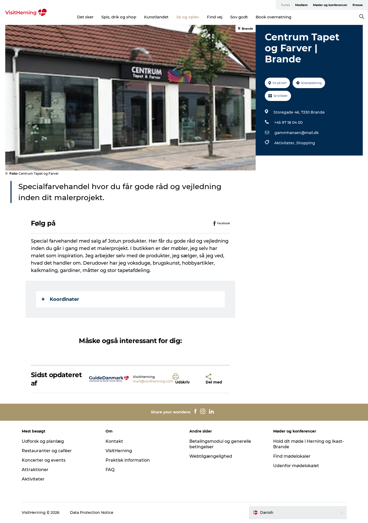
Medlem (301, 5)
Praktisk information (128, 460)
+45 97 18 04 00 (288, 122)
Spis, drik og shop (118, 16)
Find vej (214, 16)
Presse (358, 5)
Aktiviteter (33, 479)
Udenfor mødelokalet (296, 465)
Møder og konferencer (330, 5)
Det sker (85, 16)
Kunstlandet (156, 16)
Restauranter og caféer (47, 450)
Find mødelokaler (292, 456)
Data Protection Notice (91, 512)
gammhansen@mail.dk (296, 132)
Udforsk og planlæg (43, 441)
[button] (185, 379)
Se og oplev (187, 16)
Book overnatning (273, 16)
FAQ (110, 469)
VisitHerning (119, 450)
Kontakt (114, 441)
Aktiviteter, (285, 143)
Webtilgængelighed (210, 456)
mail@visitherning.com (153, 381)
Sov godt (239, 16)
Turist (285, 5)
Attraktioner (35, 469)
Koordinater (60, 299)
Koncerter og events (43, 460)
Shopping (305, 143)
